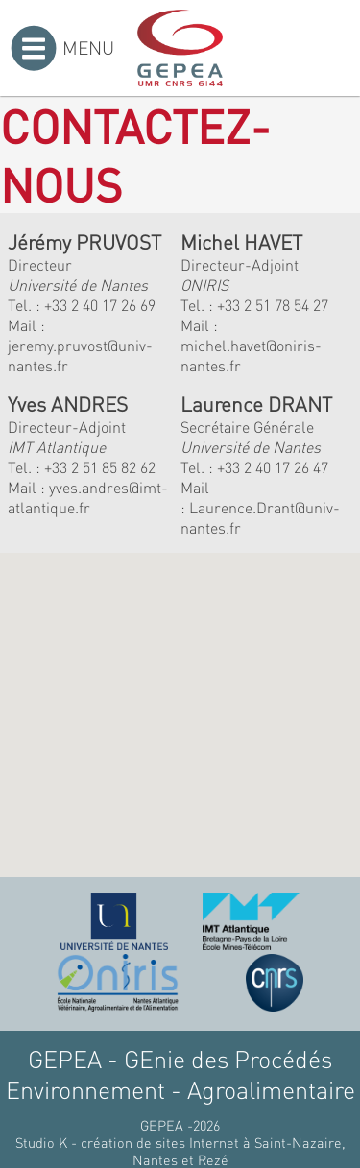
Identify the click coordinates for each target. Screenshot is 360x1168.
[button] (148, 746)
